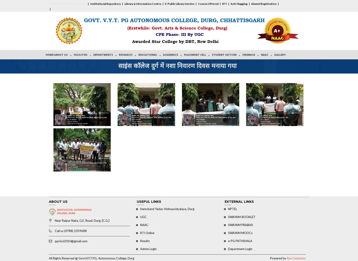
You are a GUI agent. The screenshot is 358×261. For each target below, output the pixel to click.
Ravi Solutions (296, 258)
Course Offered (208, 3)
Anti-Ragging (239, 3)
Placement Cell (195, 54)
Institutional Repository (105, 3)
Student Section (224, 54)
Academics (170, 54)
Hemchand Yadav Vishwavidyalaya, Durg (167, 209)
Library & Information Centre (142, 3)
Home (50, 54)
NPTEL (232, 209)
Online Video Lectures (68, 3)
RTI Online (147, 233)
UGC (143, 217)
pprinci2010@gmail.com (71, 241)
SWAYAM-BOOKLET (241, 217)
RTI (224, 3)
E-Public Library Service (179, 3)
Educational (147, 54)
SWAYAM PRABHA (240, 225)
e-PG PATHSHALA (240, 241)
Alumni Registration (263, 3)
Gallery (280, 54)
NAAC (264, 54)
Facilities (80, 54)
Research (125, 54)
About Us (61, 54)
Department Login (240, 249)
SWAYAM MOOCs (240, 233)
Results (145, 241)
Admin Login (148, 249)
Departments (103, 54)
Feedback (248, 54)
